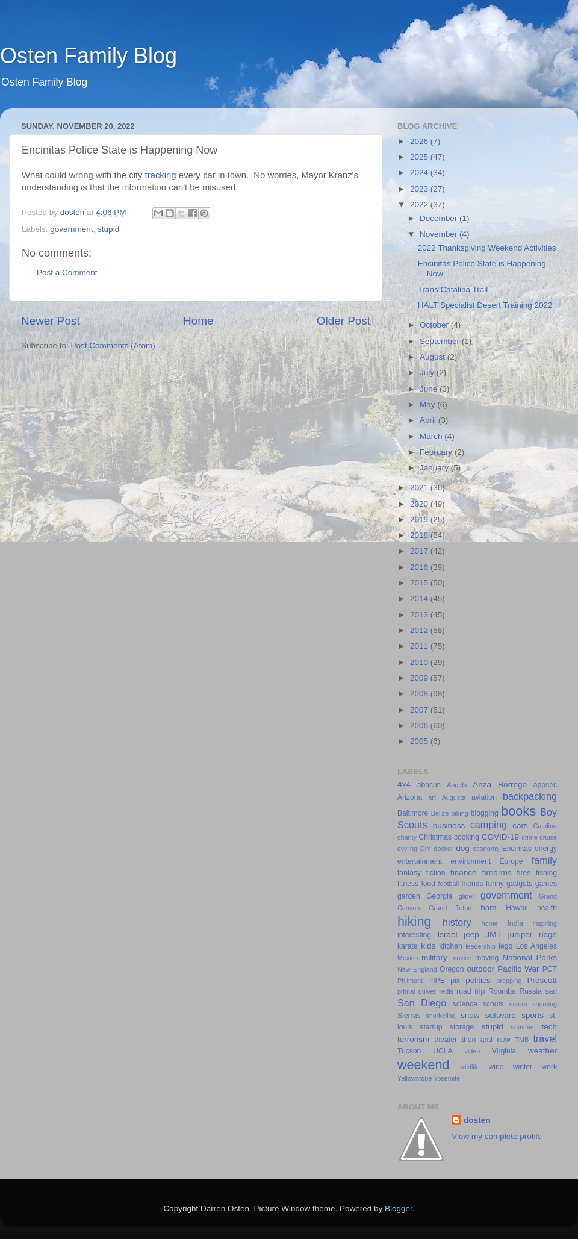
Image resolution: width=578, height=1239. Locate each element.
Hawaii (516, 908)
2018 (420, 535)
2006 (420, 725)
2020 (420, 503)
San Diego (421, 1002)
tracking (160, 175)
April (429, 420)
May (428, 404)
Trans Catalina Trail (453, 289)
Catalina (545, 825)
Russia (531, 991)
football (448, 883)
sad (551, 991)
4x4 (404, 784)
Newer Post (50, 320)
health (547, 908)
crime (529, 837)
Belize (440, 813)
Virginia (504, 1051)
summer (523, 1027)
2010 (420, 662)
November (439, 234)
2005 (420, 741)
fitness (407, 883)
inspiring (545, 923)
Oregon (452, 969)
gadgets (519, 883)
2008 (420, 693)
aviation (484, 797)
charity (407, 837)
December (439, 218)
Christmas (435, 837)
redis (446, 991)
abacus (429, 785)
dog (463, 848)
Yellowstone (414, 1078)
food (428, 883)
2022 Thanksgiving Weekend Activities (487, 247)
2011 (420, 646)
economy (486, 848)
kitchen (450, 946)
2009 (420, 677)
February (437, 452)
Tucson (409, 1051)
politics (477, 980)
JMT (494, 934)
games (546, 883)
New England (417, 969)
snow (470, 1015)
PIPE (436, 980)
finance (463, 872)
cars (520, 825)
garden (408, 896)
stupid (108, 229)
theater (445, 1039)
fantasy (409, 873)
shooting (544, 1004)
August (433, 356)
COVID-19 (500, 836)
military (434, 957)
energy (546, 848)
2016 (420, 567)
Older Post (343, 320)
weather (542, 1050)
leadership (480, 946)
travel (545, 1038)
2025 (420, 156)
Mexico (407, 957)
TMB (522, 1039)
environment (470, 861)
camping (488, 824)
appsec (545, 785)
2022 (420, 204)
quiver (427, 991)
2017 (420, 550)
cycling (407, 848)
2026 (420, 141)
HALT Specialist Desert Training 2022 (485, 305)
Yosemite (447, 1078)
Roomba (502, 991)
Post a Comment (67, 272)
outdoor (480, 968)
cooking (466, 837)
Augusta (454, 797)
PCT (549, 969)
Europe (511, 861)
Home (198, 320)
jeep (471, 934)
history (457, 922)
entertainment (419, 861)
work (549, 1067)
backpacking (530, 796)
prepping (508, 980)
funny (495, 883)
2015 (420, 582)
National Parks (529, 957)
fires (523, 873)
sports (532, 1015)
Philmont (410, 980)
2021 (420, 487)
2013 (420, 614)
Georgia (439, 896)
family (544, 860)
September (441, 341)
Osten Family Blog (88, 55)
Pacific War (518, 968)
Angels (457, 784)
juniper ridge (532, 934)
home (490, 923)
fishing (546, 873)
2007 (420, 709)
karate (407, 946)
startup (431, 1027)
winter (522, 1067)
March (432, 436)
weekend (423, 1064)
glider (466, 896)
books (518, 811)
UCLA (442, 1051)
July (428, 372)
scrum (518, 1004)
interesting (414, 935)
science (465, 1004)
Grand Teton (450, 907)
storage (462, 1027)
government (71, 229)
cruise (548, 837)
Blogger (398, 1208)
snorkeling (440, 1015)
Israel (447, 934)
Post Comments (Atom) (113, 345)
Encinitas (517, 848)
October (435, 324)
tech (550, 1026)
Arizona (409, 797)
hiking (414, 921)
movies (461, 957)
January (435, 467)
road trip (470, 991)
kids (428, 945)
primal (406, 991)
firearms (497, 872)
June (430, 388)
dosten (477, 1120)
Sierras (408, 1015)
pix (455, 980)
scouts (493, 1004)
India (515, 923)
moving (487, 957)
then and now (486, 1039)
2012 (420, 630)
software (500, 1015)
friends (472, 883)
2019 (420, 519)
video (472, 1051)
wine (496, 1067)
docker (443, 848)
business (449, 825)
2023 (420, 188)
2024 (420, 172)
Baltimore (412, 813)
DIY (425, 848)
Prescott (542, 980)
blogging (485, 813)
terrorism (413, 1039)
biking (459, 813)
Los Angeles (536, 946)
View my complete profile (497, 1136)
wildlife (469, 1066)
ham (488, 907)
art (432, 797)
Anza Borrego (500, 784)
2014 (420, 598)
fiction (436, 873)
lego (505, 946)
